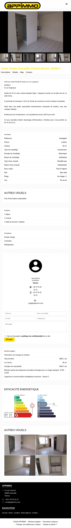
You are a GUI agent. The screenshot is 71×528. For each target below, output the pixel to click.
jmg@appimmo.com (35, 303)
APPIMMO (7, 486)
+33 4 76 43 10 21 (11, 499)
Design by (50, 524)
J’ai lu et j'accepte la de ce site (28, 336)
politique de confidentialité (32, 336)
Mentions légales (34, 522)
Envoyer (9, 339)
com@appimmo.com (12, 502)
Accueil (22, 5)
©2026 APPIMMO (19, 522)
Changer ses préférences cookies (28, 524)
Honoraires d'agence (50, 522)
